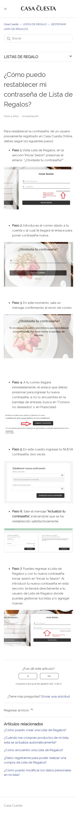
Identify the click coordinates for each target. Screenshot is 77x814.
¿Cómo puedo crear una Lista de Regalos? (35, 730)
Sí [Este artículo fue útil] (28, 676)
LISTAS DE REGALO (35, 24)
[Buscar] (38, 38)
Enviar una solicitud (55, 696)
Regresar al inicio (19, 709)
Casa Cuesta (11, 24)
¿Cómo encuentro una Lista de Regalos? (33, 750)
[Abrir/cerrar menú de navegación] (5, 9)
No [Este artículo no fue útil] (49, 676)
